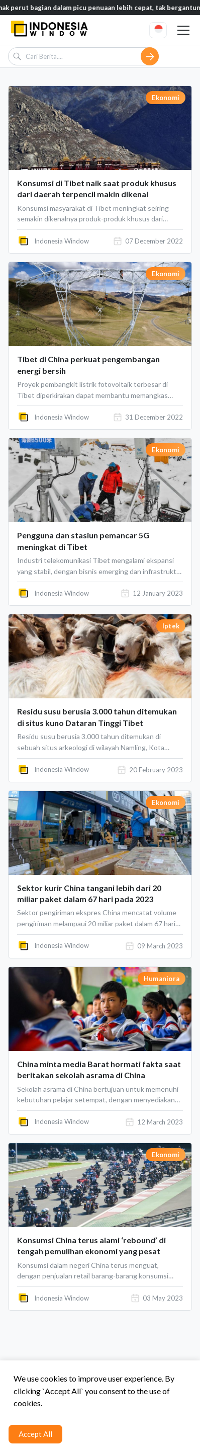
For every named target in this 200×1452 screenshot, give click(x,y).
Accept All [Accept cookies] (35, 1433)
